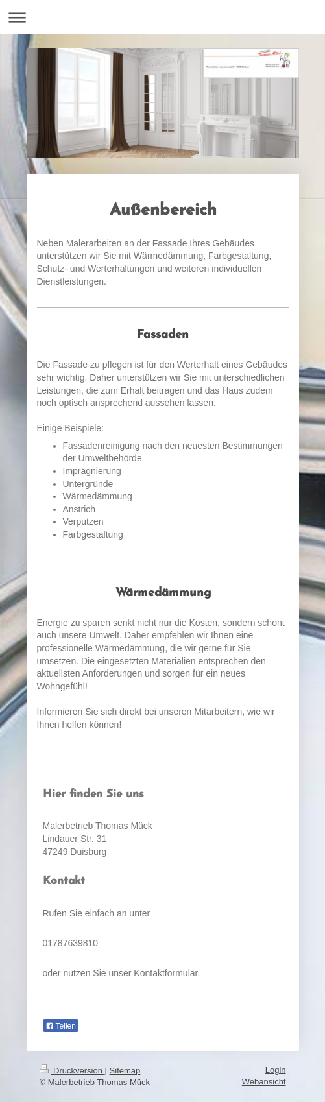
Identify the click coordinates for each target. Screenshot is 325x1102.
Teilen (60, 1026)
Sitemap (125, 1070)
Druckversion (72, 1070)
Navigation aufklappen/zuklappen (162, 17)
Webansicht (264, 1081)
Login (275, 1070)
